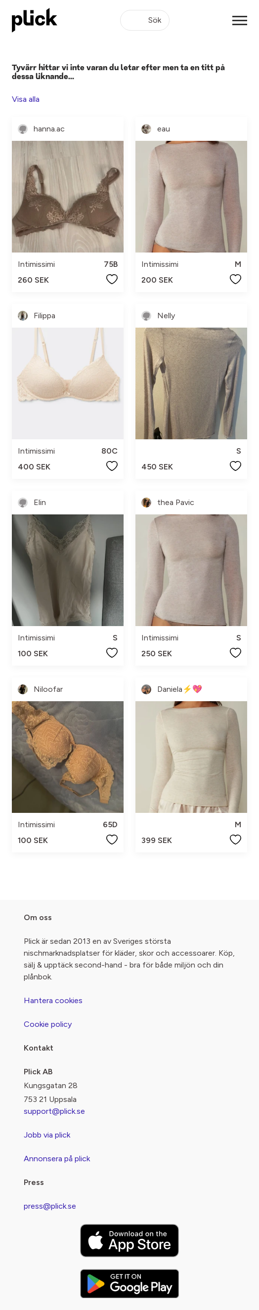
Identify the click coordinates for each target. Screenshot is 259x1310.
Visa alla (26, 99)
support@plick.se (54, 1111)
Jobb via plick (47, 1135)
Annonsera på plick (57, 1158)
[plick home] (34, 20)
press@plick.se (50, 1206)
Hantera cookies (53, 1000)
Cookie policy (48, 1024)
